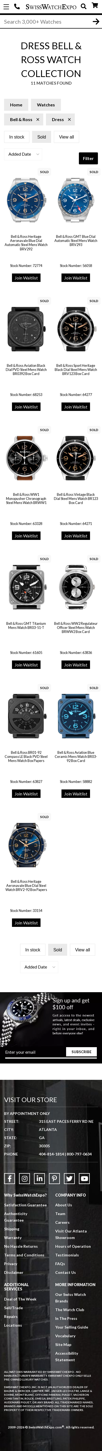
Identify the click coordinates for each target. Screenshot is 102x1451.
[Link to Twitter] (69, 1178)
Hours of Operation (73, 1246)
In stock (16, 137)
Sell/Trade (13, 1307)
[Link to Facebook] (9, 1178)
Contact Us (65, 1272)
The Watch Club (69, 1309)
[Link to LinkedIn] (39, 1178)
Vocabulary (65, 1335)
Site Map (63, 1344)
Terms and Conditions (24, 1255)
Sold (41, 137)
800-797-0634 (79, 1154)
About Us (63, 1205)
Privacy (10, 1263)
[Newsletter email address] (51, 1054)
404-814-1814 (18, 7)
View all (66, 137)
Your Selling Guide (71, 1327)
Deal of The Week (20, 1299)
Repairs (11, 1316)
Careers (62, 1222)
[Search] (51, 21)
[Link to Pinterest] (54, 1178)
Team (60, 1213)
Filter (88, 158)
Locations (13, 1325)
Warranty (12, 1237)
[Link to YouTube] (84, 1178)
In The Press (66, 1318)
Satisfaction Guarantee (25, 1205)
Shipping (11, 1228)
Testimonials (67, 1255)
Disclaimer (13, 1272)
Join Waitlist (26, 277)
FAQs (60, 1263)
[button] (23, 154)
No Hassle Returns (21, 1246)
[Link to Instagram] (24, 1178)
